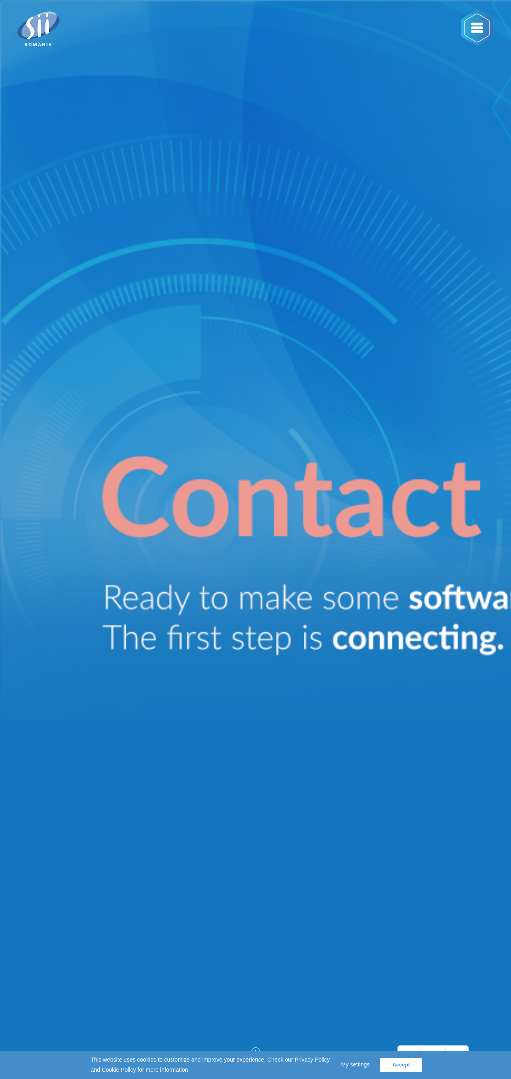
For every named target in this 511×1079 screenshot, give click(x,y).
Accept (401, 1065)
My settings (355, 1064)
